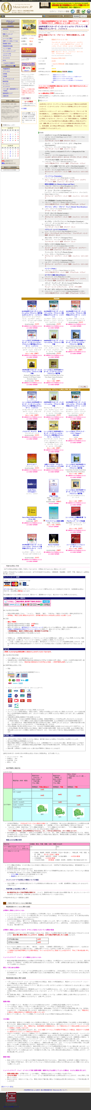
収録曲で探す (7, 43)
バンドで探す (7, 48)
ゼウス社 (6, 589)
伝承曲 (5, 74)
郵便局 (13, 876)
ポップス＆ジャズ (8, 79)
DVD (4, 60)
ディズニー (6, 84)
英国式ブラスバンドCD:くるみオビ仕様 (63, 78)
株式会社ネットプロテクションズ (32, 627)
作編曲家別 (6, 69)
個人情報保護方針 (46, 1090)
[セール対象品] (32, 343)
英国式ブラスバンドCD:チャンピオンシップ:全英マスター (67, 76)
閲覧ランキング (8, 34)
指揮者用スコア (8, 93)
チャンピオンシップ (9, 51)
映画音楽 (5, 81)
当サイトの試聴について (11, 1106)
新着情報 (5, 29)
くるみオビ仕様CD (9, 63)
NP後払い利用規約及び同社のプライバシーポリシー (24, 629)
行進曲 (5, 76)
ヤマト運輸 (14, 874)
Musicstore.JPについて (60, 1090)
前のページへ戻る (7, 1086)
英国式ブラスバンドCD (58, 74)
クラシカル (6, 71)
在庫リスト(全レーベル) (10, 41)
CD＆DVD (10, 26)
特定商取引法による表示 (32, 1090)
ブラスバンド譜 (10, 66)
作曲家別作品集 (8, 46)
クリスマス (6, 58)
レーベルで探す (8, 38)
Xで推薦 (24, 108)
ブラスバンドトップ (10, 22)
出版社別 (5, 96)
